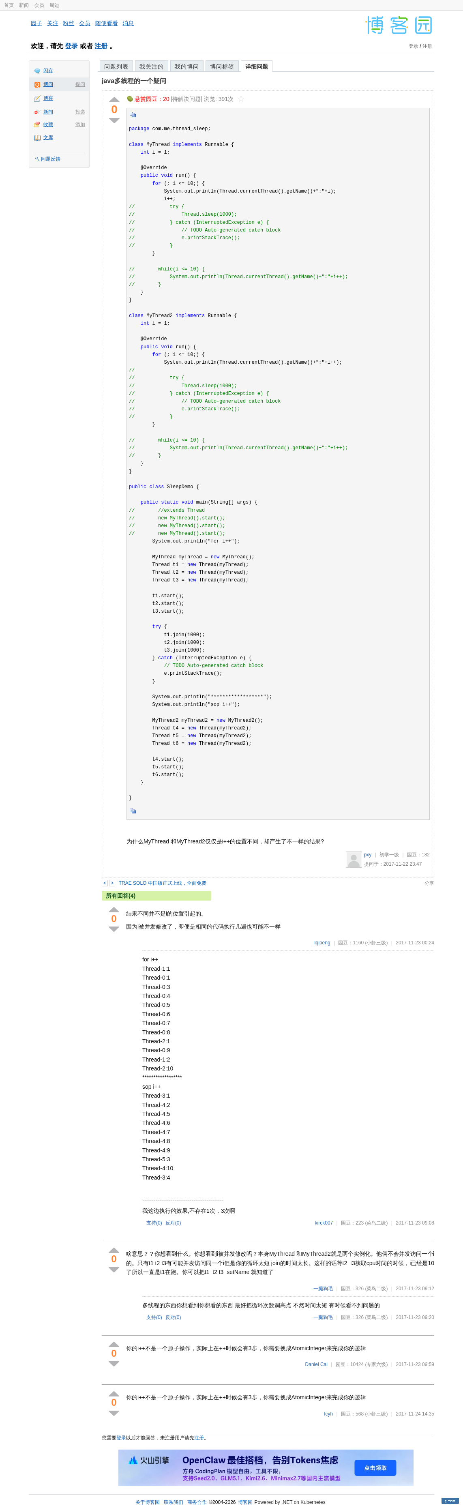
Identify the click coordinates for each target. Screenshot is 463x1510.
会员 (39, 5)
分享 (429, 883)
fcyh (328, 1414)
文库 (48, 137)
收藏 (48, 124)
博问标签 (222, 66)
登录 (71, 46)
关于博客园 (147, 1502)
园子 (36, 23)
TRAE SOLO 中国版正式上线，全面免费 (162, 883)
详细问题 (256, 66)
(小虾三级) (376, 943)
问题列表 (116, 66)
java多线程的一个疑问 (134, 80)
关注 (52, 23)
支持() (154, 1223)
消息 (128, 23)
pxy (368, 855)
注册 (100, 46)
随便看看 (106, 23)
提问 (80, 84)
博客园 (245, 1502)
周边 (54, 5)
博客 (48, 98)
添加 (80, 124)
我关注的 (151, 66)
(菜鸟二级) (376, 1223)
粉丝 (68, 23)
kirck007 (324, 1223)
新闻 (24, 5)
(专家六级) (376, 1364)
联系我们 (173, 1502)
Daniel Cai (316, 1364)
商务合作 (197, 1502)
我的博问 (187, 66)
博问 (48, 84)
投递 (80, 112)
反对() (173, 1223)
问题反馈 (50, 159)
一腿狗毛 (323, 1288)
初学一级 (389, 855)
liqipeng (321, 943)
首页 (9, 5)
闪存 (48, 70)
